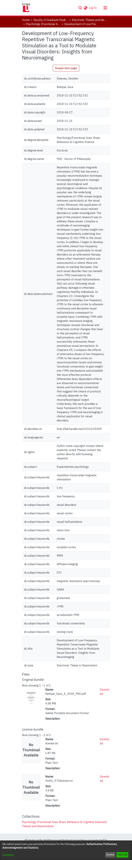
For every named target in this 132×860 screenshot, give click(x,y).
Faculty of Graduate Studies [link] (51, 20)
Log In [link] (93, 8)
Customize (8, 854)
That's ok (122, 854)
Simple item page (66, 68)
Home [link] (26, 20)
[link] (64, 822)
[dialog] (66, 850)
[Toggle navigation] (105, 7)
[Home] (26, 7)
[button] (80, 8)
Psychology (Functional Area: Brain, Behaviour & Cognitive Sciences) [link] (43, 24)
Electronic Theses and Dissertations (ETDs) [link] (89, 20)
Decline (110, 854)
